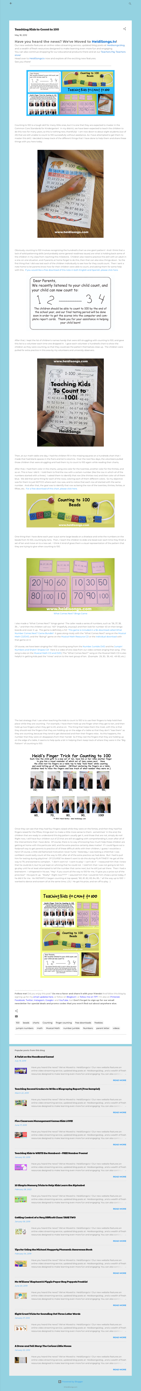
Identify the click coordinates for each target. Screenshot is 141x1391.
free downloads (83, 1022)
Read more (119, 1080)
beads (26, 1022)
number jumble (71, 1028)
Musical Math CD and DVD (47, 653)
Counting (47, 1022)
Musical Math (53, 1028)
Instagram (39, 1000)
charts (36, 1022)
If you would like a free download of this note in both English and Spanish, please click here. (71, 270)
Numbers (88, 1028)
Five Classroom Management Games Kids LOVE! (44, 1121)
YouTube (63, 1000)
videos (116, 1028)
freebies (99, 1022)
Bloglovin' (71, 997)
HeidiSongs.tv (104, 42)
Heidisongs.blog (116, 45)
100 (17, 1022)
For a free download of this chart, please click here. (51, 488)
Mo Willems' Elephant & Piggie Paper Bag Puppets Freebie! (51, 1281)
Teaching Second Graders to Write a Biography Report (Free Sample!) (57, 1088)
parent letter (102, 1028)
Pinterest (115, 997)
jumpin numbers (24, 1028)
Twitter (29, 1000)
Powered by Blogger (70, 1381)
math (40, 1028)
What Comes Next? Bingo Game (70, 613)
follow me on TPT (89, 997)
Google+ (49, 1000)
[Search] (130, 4)
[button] (124, 29)
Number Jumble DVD (94, 646)
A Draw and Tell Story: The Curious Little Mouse (43, 1346)
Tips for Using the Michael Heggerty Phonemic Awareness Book (53, 1249)
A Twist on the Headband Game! (34, 1056)
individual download (106, 636)
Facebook (20, 1000)
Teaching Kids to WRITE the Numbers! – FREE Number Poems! (51, 1153)
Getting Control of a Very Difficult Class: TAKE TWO (45, 1217)
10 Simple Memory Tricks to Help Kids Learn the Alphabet (50, 1185)
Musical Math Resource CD (75, 636)
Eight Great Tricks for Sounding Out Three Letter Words (47, 1313)
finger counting (64, 1022)
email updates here (43, 997)
